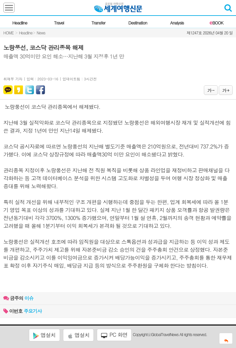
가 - (210, 90)
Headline (19, 23)
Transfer (98, 23)
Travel (59, 23)
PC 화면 (114, 335)
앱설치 (44, 335)
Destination (137, 23)
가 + (225, 90)
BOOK (216, 23)
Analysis (177, 23)
